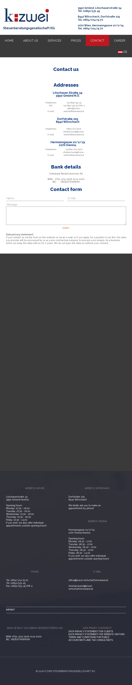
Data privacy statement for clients (90, 631)
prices (76, 40)
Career (119, 40)
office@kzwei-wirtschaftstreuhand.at (88, 580)
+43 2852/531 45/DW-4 (74, 105)
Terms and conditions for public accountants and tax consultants (90, 638)
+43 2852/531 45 (73, 103)
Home (9, 40)
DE (122, 51)
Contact (97, 40)
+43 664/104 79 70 (73, 149)
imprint (10, 609)
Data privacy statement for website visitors (96, 634)
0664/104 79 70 (73, 129)
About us (30, 40)
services (54, 40)
